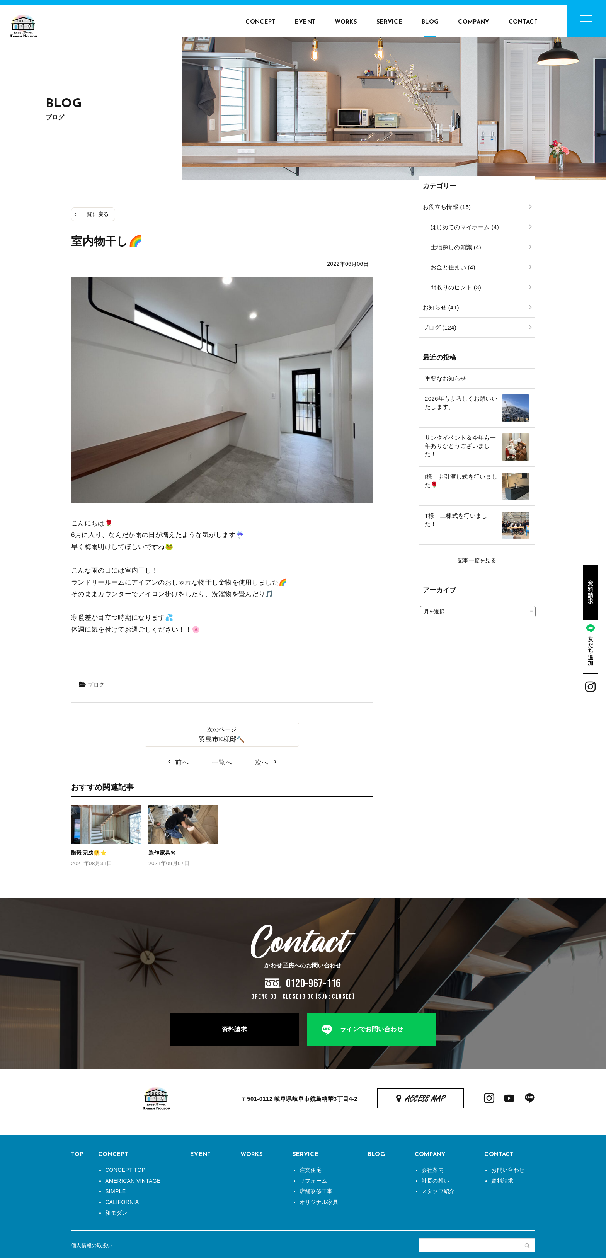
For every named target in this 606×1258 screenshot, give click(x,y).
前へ (182, 762)
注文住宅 (311, 1170)
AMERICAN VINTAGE (132, 1181)
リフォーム (313, 1181)
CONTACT (523, 22)
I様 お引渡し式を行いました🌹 (461, 480)
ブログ (96, 685)
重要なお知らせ (445, 378)
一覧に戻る (95, 214)
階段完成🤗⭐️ (89, 853)
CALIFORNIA (122, 1202)
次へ (262, 762)
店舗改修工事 (316, 1191)
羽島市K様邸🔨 (222, 739)
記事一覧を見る (477, 560)
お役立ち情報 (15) (447, 207)
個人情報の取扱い (91, 1245)
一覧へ (222, 762)
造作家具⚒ (162, 853)
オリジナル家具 (319, 1202)
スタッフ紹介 (438, 1191)
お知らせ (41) (441, 307)
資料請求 (234, 1029)
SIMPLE (115, 1191)
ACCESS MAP (425, 1099)
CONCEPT (260, 22)
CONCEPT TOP (125, 1170)
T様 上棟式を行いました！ (456, 519)
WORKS (346, 22)
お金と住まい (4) (453, 267)
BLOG (430, 22)
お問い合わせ (507, 1170)
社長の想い (435, 1181)
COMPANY (473, 22)
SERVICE (389, 22)
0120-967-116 (313, 984)
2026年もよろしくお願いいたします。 (461, 402)
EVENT (305, 22)
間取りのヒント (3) (456, 287)
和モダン (116, 1213)
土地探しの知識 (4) (456, 247)
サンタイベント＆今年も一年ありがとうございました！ (460, 445)
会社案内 (433, 1170)
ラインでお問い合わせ (371, 1029)
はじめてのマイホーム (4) (465, 227)
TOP (77, 1155)
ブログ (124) (439, 327)
